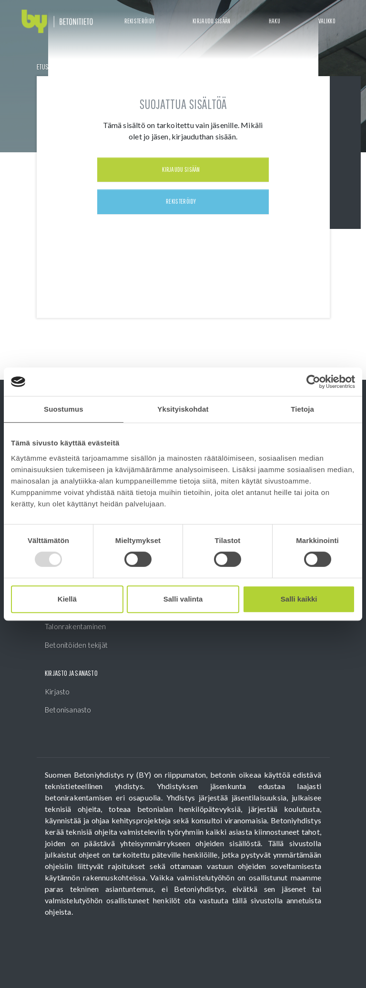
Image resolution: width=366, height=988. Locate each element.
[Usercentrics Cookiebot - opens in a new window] (313, 382)
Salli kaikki (299, 599)
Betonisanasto (68, 709)
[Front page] (57, 22)
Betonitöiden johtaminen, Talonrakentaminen (85, 621)
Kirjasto (57, 691)
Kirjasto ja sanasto (71, 673)
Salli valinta (183, 599)
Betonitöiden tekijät (76, 645)
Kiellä (67, 599)
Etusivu (47, 66)
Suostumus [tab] (63, 409)
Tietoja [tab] (302, 409)
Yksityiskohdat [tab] (182, 409)
